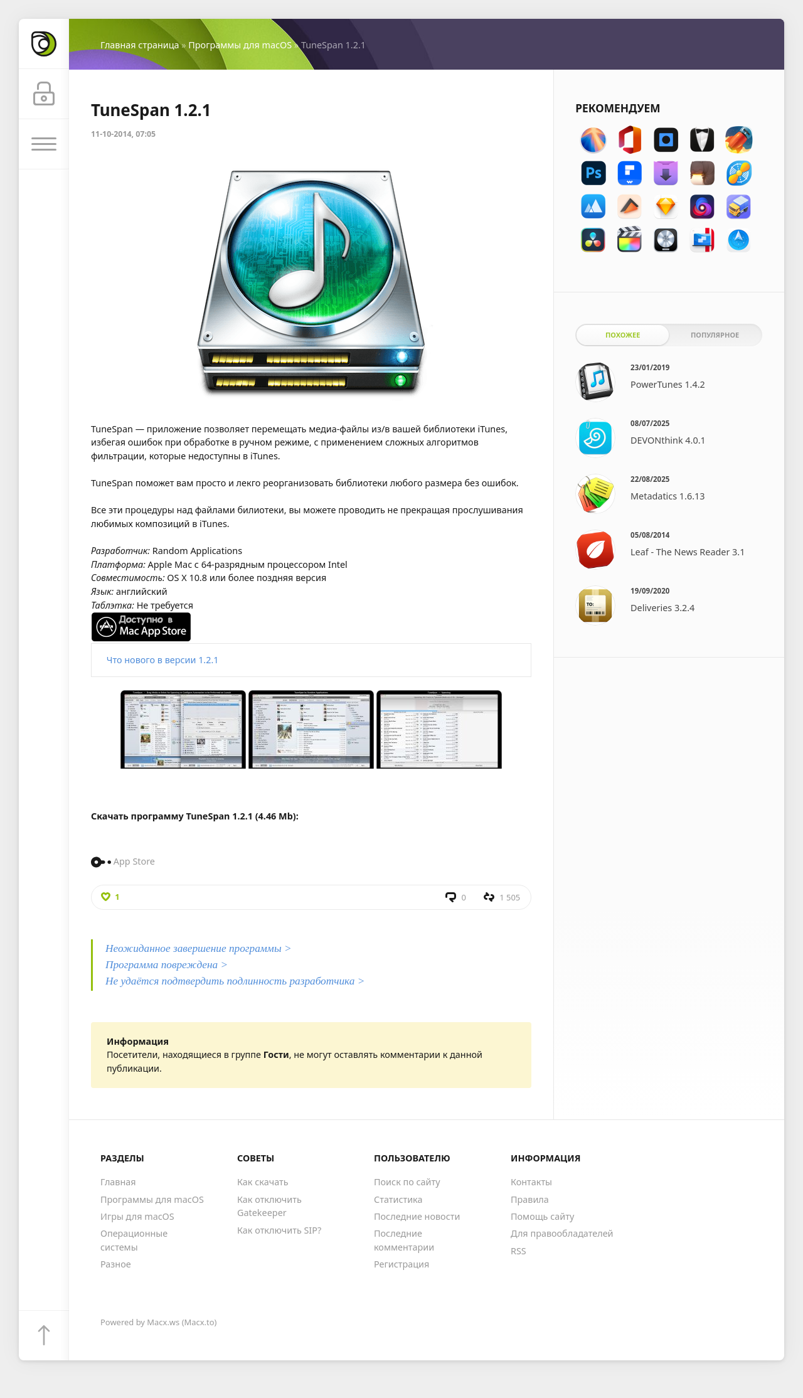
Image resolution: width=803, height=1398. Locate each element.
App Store (134, 861)
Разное (115, 1264)
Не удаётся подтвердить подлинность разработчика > (234, 981)
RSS (518, 1251)
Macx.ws (163, 1322)
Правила (530, 1199)
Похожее (622, 334)
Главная (118, 1182)
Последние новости (417, 1216)
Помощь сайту (542, 1216)
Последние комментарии (404, 1240)
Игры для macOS (137, 1216)
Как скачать (263, 1182)
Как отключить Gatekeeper (269, 1206)
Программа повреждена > (166, 965)
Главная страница (139, 45)
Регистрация (401, 1264)
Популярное (715, 334)
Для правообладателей (562, 1233)
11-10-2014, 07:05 (123, 134)
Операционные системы (134, 1240)
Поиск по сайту (407, 1182)
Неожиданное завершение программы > (198, 948)
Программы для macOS (240, 45)
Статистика (398, 1199)
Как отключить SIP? (279, 1230)
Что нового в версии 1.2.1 (163, 660)
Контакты (531, 1182)
